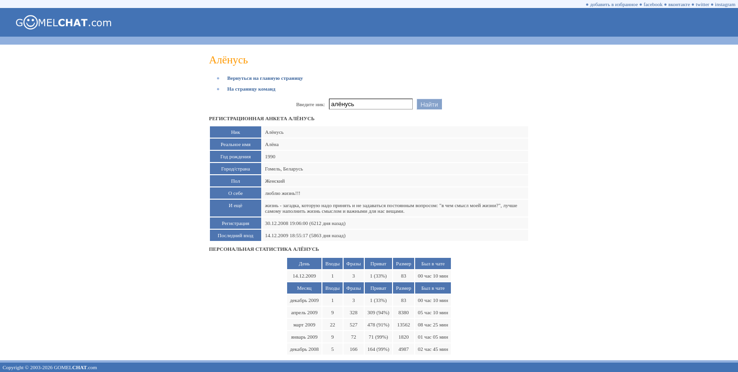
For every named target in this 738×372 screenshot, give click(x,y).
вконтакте (679, 4)
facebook (653, 4)
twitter (702, 4)
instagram (725, 4)
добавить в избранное (614, 4)
